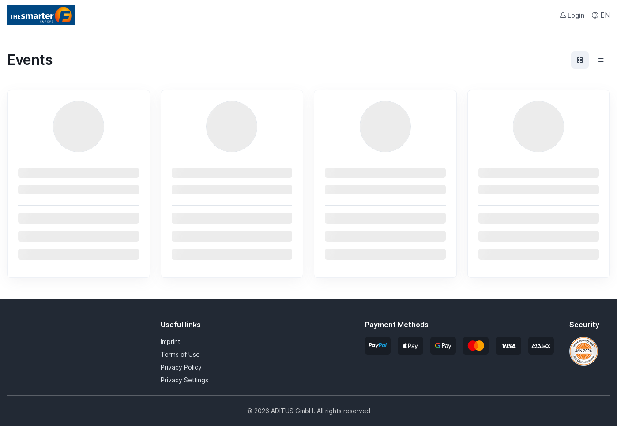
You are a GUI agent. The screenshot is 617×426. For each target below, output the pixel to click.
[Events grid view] (580, 60)
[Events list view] (601, 60)
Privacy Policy (181, 367)
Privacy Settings (184, 380)
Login (572, 15)
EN (600, 15)
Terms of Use (180, 354)
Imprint (170, 341)
